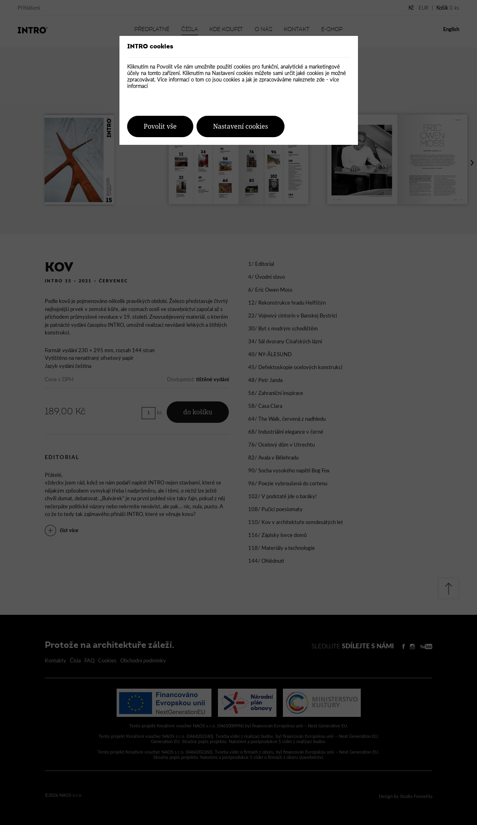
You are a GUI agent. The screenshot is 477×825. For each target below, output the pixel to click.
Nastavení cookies (240, 126)
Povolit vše (160, 126)
